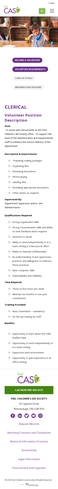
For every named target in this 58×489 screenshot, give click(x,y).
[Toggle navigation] (51, 11)
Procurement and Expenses (29, 468)
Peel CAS (12, 9)
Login (51, 3)
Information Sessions (28, 87)
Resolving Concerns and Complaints (29, 432)
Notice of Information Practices (29, 441)
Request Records (29, 424)
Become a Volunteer (27, 60)
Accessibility (29, 450)
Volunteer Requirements (30, 69)
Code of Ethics (23, 78)
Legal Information (29, 459)
